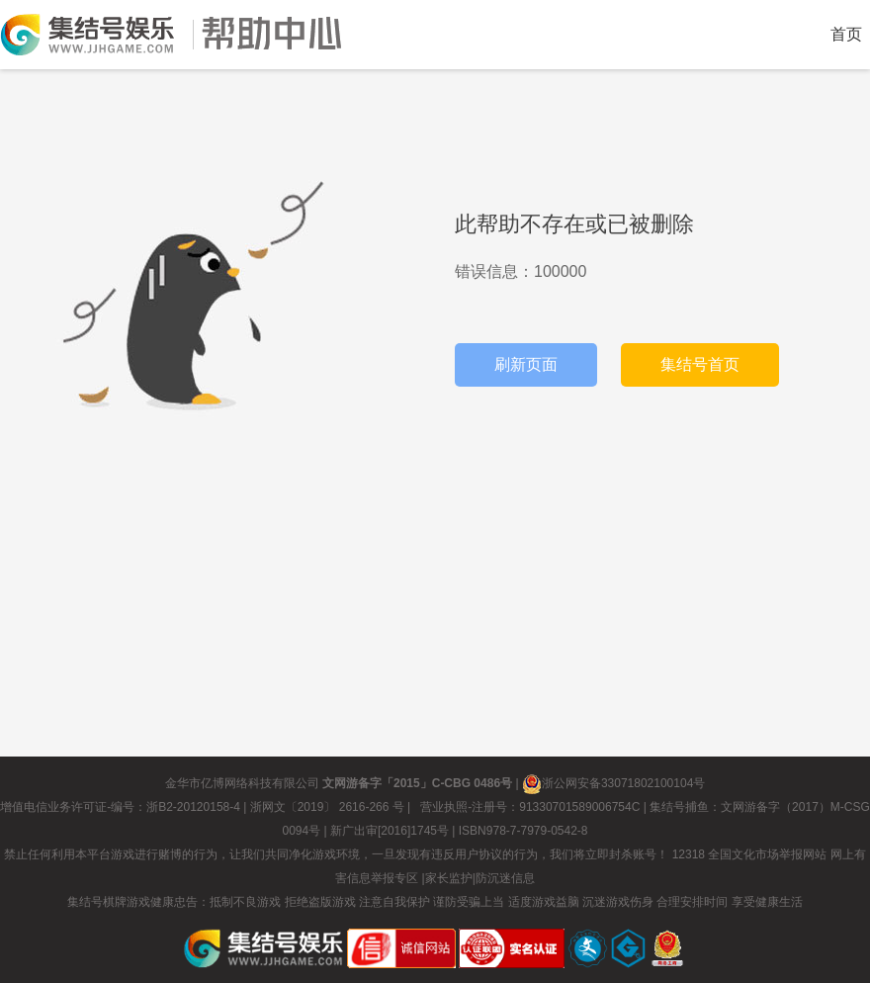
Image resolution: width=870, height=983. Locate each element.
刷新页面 (526, 364)
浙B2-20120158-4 (193, 807)
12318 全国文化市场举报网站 (749, 854)
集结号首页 (700, 364)
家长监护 (449, 878)
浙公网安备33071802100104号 (613, 783)
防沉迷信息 (505, 878)
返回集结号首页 (87, 34)
